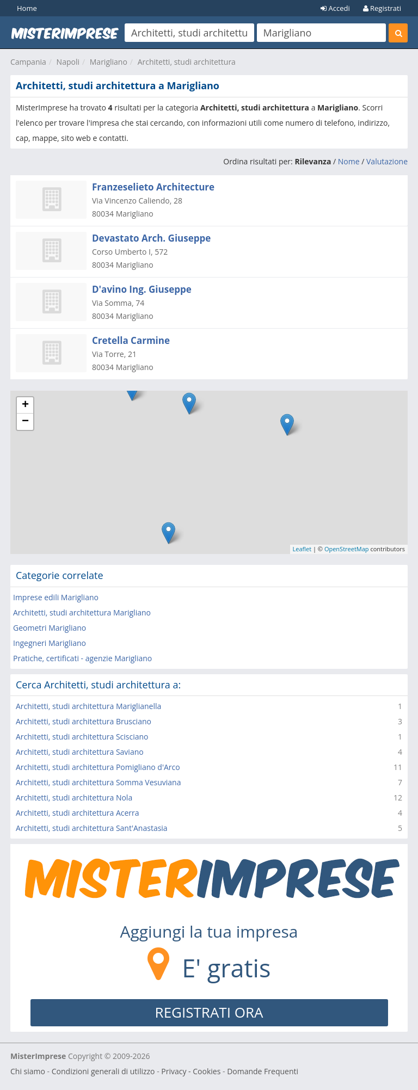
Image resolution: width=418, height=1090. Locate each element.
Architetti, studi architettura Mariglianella (88, 706)
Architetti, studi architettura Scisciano (82, 736)
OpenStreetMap (346, 549)
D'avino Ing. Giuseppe (142, 289)
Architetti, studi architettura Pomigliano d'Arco (98, 767)
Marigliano (108, 62)
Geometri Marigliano (49, 628)
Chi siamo (27, 1071)
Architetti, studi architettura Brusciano (83, 721)
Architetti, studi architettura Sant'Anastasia (92, 828)
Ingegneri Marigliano (49, 643)
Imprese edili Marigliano (56, 597)
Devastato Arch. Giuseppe (151, 238)
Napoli (68, 62)
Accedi (335, 8)
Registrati (382, 8)
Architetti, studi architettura (187, 62)
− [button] (25, 422)
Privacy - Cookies (190, 1071)
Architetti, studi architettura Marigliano (82, 612)
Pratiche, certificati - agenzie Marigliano (82, 658)
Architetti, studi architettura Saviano (80, 752)
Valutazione (387, 161)
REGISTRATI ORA (209, 1012)
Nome (349, 161)
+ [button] (25, 405)
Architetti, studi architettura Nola (74, 797)
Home (27, 8)
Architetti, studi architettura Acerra (77, 813)
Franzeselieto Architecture (153, 187)
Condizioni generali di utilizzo (103, 1071)
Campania (28, 62)
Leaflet (302, 549)
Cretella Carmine (131, 340)
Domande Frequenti (262, 1071)
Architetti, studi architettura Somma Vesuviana (98, 782)
